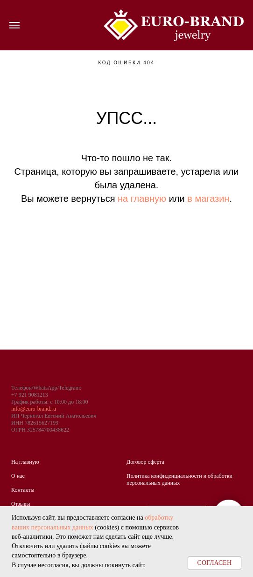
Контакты (23, 490)
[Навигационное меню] (14, 25)
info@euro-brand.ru (33, 408)
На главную (25, 462)
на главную (142, 198)
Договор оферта (145, 462)
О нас (18, 476)
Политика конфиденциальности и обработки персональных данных (179, 479)
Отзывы (20, 504)
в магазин (208, 198)
